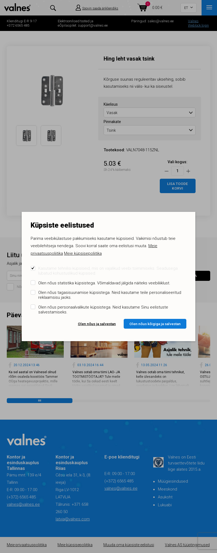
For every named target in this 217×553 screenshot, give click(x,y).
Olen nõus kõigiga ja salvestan (155, 324)
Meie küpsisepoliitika (83, 253)
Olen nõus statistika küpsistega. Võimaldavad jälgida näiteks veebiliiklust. (104, 283)
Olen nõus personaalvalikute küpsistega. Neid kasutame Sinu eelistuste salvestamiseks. (103, 310)
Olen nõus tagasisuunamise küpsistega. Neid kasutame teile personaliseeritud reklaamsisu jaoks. (109, 295)
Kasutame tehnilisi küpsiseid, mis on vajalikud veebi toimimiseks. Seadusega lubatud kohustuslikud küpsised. (108, 271)
